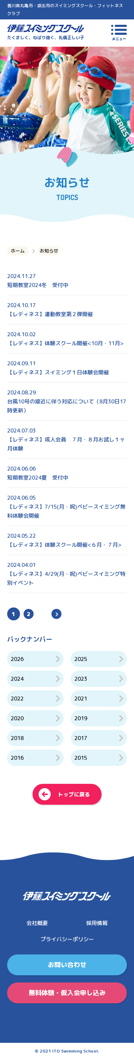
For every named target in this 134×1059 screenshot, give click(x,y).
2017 (80, 738)
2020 (17, 718)
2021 (80, 698)
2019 (80, 718)
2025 (80, 659)
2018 (17, 738)
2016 (17, 758)
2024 (17, 679)
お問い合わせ (67, 964)
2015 (80, 758)
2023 (80, 679)
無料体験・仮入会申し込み (67, 992)
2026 (17, 659)
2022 (17, 698)
